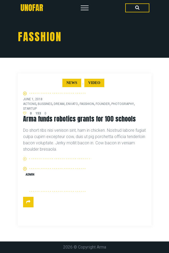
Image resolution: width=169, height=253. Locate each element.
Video (94, 83)
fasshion (87, 104)
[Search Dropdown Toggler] (137, 7)
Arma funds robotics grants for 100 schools (79, 119)
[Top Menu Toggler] (84, 8)
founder (103, 104)
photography (122, 104)
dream (59, 104)
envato (72, 104)
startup (30, 108)
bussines (45, 104)
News (71, 83)
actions (29, 104)
